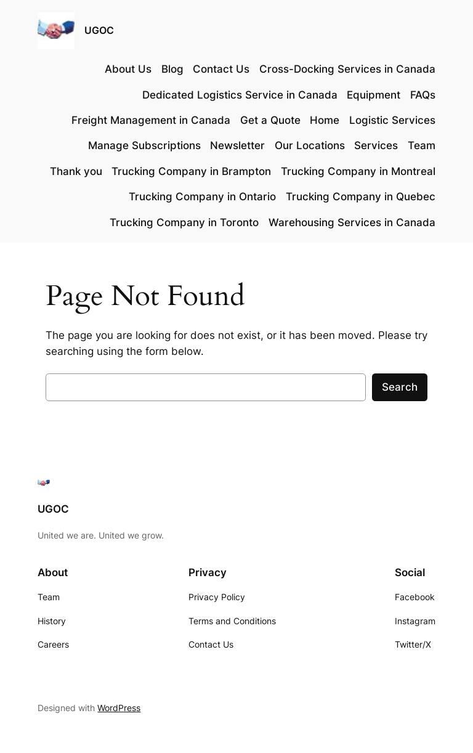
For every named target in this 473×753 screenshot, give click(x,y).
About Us (128, 69)
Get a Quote (270, 120)
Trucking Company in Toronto (184, 222)
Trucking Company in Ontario (202, 196)
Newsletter (237, 145)
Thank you (76, 171)
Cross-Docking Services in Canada (347, 69)
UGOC (99, 30)
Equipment (373, 95)
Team (421, 145)
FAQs (422, 95)
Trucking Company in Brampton (191, 171)
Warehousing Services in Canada (352, 222)
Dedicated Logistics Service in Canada (240, 95)
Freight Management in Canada (150, 120)
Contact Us (221, 69)
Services (376, 145)
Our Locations (310, 145)
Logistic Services (392, 120)
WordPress (118, 707)
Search (400, 387)
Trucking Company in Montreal (358, 171)
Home (324, 120)
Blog (172, 69)
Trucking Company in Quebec (360, 196)
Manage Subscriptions (144, 145)
